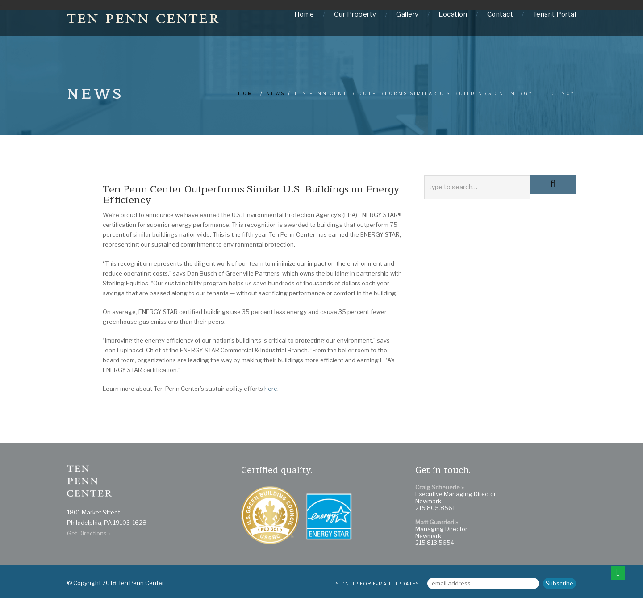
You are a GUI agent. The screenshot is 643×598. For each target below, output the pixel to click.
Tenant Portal (554, 14)
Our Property (355, 14)
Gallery (407, 14)
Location (452, 14)
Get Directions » (89, 533)
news (275, 93)
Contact (500, 14)
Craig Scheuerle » (439, 487)
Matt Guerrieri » (436, 522)
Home (304, 14)
